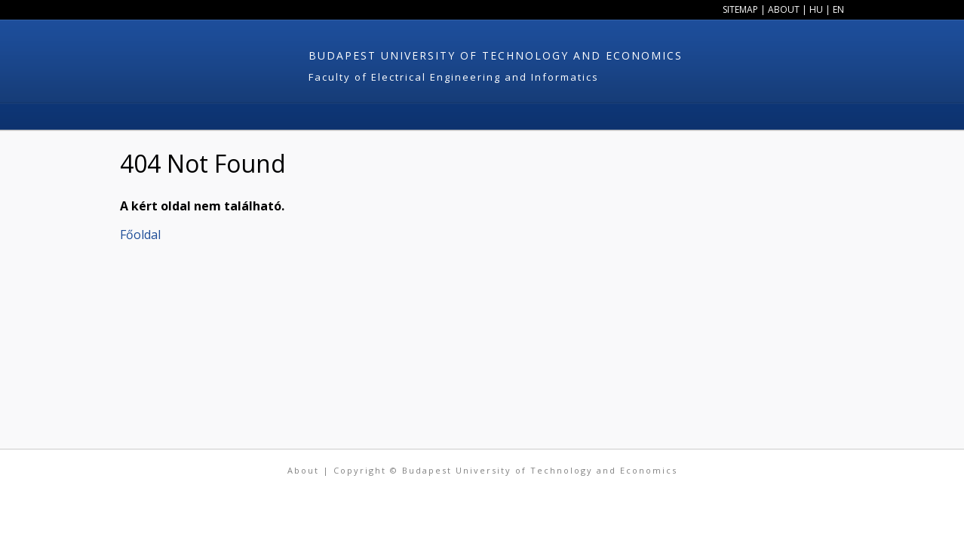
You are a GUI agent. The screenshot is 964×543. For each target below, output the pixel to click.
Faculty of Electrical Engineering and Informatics (454, 77)
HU (816, 9)
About (784, 9)
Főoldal (140, 234)
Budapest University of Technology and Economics (496, 55)
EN (838, 9)
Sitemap (740, 9)
